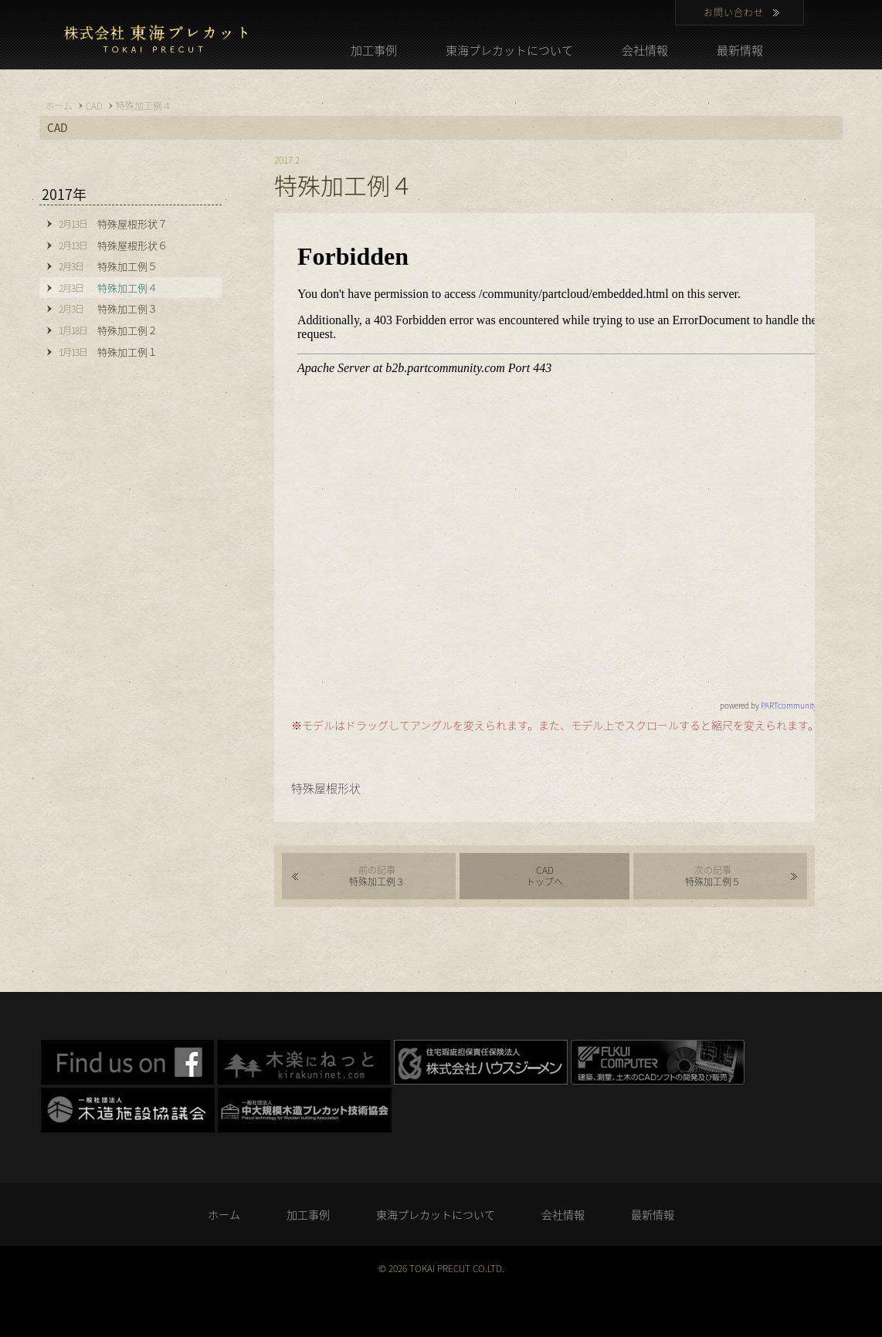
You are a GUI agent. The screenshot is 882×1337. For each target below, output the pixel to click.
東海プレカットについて (509, 50)
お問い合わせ (734, 12)
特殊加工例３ (377, 876)
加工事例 (374, 50)
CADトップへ (544, 876)
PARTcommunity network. (804, 705)
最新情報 (740, 50)
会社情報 (645, 50)
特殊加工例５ (713, 876)
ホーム (224, 1214)
